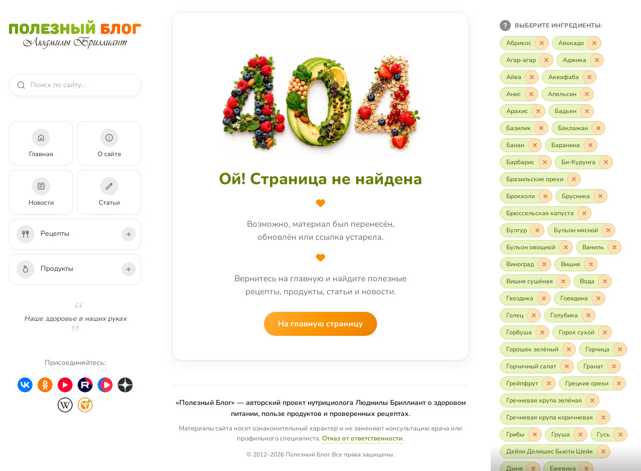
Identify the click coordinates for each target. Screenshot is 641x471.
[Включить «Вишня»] (576, 264)
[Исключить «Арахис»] (538, 111)
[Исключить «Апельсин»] (587, 94)
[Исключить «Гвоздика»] (544, 298)
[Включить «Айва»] (519, 77)
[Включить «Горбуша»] (524, 332)
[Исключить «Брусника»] (600, 196)
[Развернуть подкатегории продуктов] (129, 269)
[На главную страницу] (320, 101)
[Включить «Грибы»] (521, 434)
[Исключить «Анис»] (531, 94)
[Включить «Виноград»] (525, 264)
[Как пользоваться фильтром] (505, 25)
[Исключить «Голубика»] (588, 315)
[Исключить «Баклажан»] (598, 128)
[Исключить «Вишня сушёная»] (563, 281)
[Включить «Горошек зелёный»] (538, 349)
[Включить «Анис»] (519, 94)
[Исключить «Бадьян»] (587, 111)
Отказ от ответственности (362, 438)
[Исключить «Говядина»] (598, 298)
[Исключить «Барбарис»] (545, 162)
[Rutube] (85, 384)
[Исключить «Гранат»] (614, 366)
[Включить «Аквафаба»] (569, 77)
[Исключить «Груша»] (580, 434)
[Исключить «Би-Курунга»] (606, 162)
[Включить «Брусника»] (581, 196)
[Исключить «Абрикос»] (542, 43)
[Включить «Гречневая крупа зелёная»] (549, 400)
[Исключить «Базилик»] (541, 128)
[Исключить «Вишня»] (591, 264)
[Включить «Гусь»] (608, 434)
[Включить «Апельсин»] (567, 94)
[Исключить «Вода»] (605, 281)
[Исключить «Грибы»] (535, 434)
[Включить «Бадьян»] (571, 111)
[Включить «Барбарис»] (526, 162)
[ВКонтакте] (25, 384)
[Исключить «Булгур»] (537, 230)
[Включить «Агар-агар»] (526, 60)
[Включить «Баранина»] (571, 145)
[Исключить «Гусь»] (620, 434)
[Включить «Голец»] (520, 315)
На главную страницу (320, 323)
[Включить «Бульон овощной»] (536, 247)
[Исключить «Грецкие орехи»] (619, 383)
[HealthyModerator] (85, 404)
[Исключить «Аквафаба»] (589, 77)
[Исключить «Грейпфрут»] (549, 383)
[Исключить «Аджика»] (597, 60)
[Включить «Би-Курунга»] (584, 162)
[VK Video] (105, 384)
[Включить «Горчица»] (603, 349)
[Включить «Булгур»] (522, 230)
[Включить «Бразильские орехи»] (540, 179)
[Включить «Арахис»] (522, 111)
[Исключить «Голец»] (534, 315)
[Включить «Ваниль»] (598, 247)
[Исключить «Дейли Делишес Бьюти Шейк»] (603, 451)
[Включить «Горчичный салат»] (537, 366)
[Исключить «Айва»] (532, 77)
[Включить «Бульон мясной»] (581, 230)
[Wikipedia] (65, 404)
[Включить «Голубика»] (569, 315)
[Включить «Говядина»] (579, 298)
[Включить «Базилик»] (524, 128)
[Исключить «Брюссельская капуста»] (584, 213)
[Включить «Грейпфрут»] (528, 383)
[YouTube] (65, 384)
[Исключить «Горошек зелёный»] (569, 349)
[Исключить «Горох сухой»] (605, 332)
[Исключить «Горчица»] (620, 349)
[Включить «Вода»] (592, 281)
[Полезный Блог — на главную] (75, 34)
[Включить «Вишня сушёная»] (535, 281)
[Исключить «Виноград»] (544, 264)
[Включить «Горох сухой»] (582, 332)
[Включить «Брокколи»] (526, 196)
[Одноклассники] (45, 384)
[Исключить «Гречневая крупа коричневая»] (603, 417)
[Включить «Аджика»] (580, 60)
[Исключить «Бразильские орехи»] (574, 179)
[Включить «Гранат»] (599, 366)
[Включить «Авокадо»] (576, 43)
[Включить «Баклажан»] (578, 128)
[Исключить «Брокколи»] (545, 196)
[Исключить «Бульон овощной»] (566, 247)
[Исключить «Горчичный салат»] (567, 366)
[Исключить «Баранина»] (590, 145)
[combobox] (80, 85)
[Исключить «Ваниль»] (614, 247)
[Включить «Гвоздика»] (525, 298)
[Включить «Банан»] (521, 145)
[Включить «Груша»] (566, 434)
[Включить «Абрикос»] (524, 43)
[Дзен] (125, 384)
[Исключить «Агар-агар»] (546, 60)
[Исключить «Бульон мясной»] (608, 230)
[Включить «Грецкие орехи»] (592, 383)
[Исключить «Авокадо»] (594, 43)
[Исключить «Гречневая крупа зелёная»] (592, 400)
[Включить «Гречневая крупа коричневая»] (555, 417)
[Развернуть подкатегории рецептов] (129, 234)
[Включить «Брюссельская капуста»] (545, 213)
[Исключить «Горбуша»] (542, 332)
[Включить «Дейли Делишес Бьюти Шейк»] (555, 451)
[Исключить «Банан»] (535, 145)
